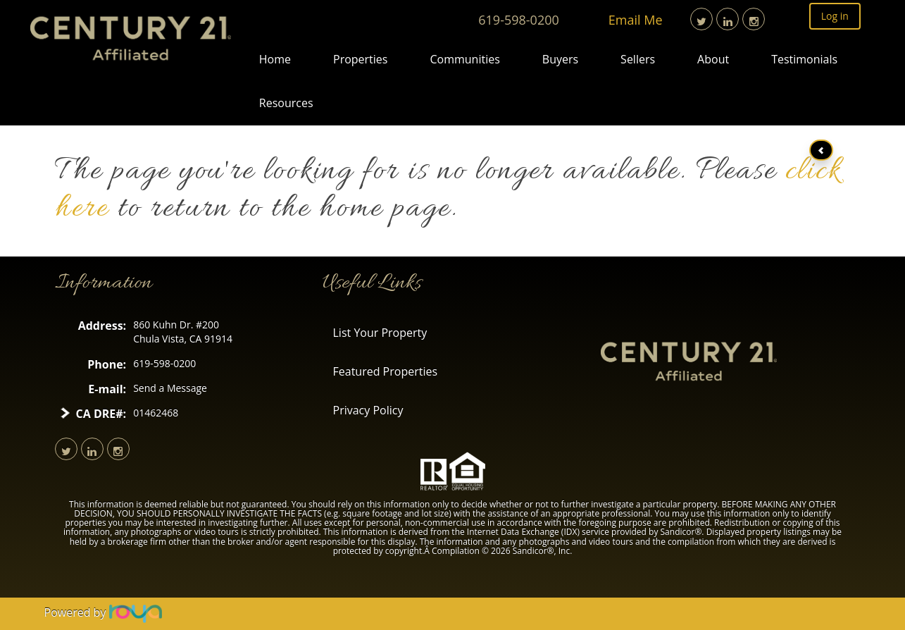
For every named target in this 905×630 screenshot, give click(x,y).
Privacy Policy (368, 410)
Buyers (560, 59)
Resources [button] (286, 103)
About (713, 59)
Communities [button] (464, 59)
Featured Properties (385, 371)
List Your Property (380, 332)
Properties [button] (360, 59)
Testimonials (804, 59)
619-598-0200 (518, 19)
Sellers (637, 59)
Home (275, 59)
